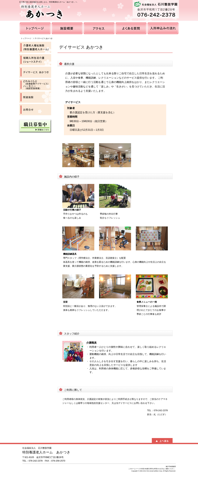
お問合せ (35, 109)
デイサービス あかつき (35, 72)
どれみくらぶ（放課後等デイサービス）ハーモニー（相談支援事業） (35, 84)
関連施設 (35, 97)
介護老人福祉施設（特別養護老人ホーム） (35, 47)
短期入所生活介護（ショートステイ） (35, 59)
